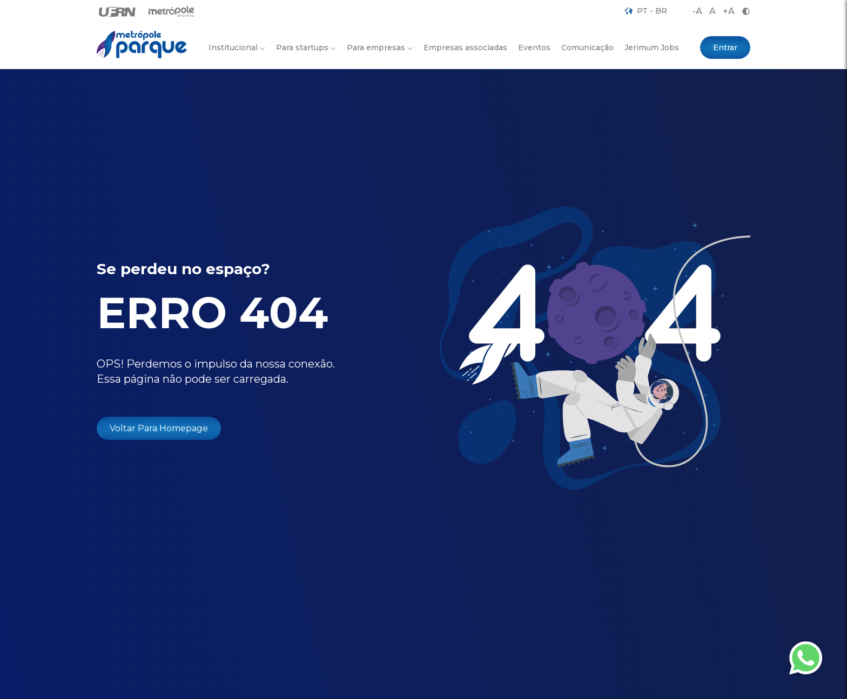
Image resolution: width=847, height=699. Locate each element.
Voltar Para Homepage (159, 428)
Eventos (534, 47)
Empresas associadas (465, 47)
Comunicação (587, 47)
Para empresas (380, 47)
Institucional (237, 47)
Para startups (306, 47)
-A (697, 11)
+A (729, 11)
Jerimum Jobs (651, 47)
